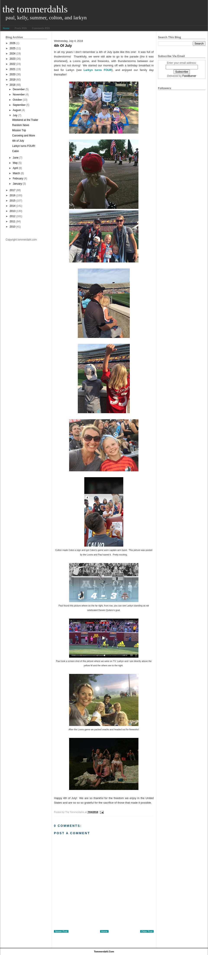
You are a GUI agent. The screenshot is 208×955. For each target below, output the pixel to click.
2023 (13, 58)
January (17, 183)
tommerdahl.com (104, 951)
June (15, 157)
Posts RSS (21, 28)
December (19, 89)
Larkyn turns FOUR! (23, 145)
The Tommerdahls (35, 9)
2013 (13, 211)
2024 (13, 53)
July (15, 115)
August (17, 110)
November (19, 94)
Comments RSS (41, 28)
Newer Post (61, 931)
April (15, 168)
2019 (13, 79)
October (17, 99)
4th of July (18, 140)
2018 (13, 84)
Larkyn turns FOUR (97, 70)
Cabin (15, 151)
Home (6, 28)
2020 (13, 74)
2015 (13, 200)
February (18, 178)
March (16, 173)
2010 (13, 226)
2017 (13, 190)
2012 (13, 216)
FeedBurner (189, 75)
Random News (20, 125)
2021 (13, 69)
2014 (13, 205)
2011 (13, 221)
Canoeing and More (23, 135)
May (15, 162)
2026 (13, 43)
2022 (13, 64)
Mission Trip (19, 130)
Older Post (147, 931)
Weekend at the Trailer (25, 119)
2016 (13, 195)
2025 (13, 48)
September (19, 104)
